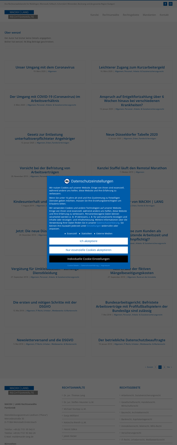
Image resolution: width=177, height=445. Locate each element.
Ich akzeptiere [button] (88, 241)
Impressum (105, 265)
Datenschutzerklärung (108, 222)
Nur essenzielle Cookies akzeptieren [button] (88, 250)
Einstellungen (94, 225)
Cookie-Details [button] (73, 265)
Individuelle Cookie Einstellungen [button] (88, 259)
